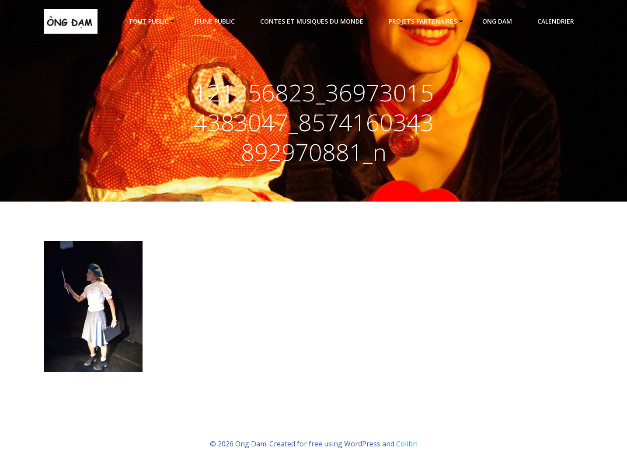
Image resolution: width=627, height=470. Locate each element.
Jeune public (218, 21)
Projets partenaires (427, 21)
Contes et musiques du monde (315, 21)
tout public (153, 21)
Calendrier (555, 21)
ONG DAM (501, 21)
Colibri (407, 444)
